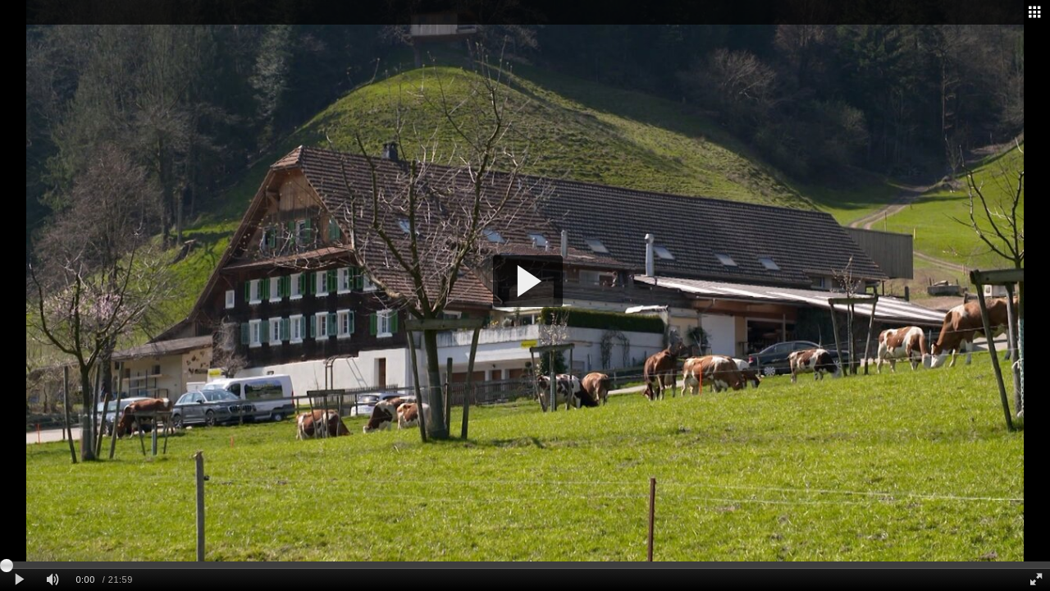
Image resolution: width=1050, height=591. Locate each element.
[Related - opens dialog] (1034, 12)
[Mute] (52, 580)
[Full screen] (1036, 580)
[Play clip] (19, 580)
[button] (528, 281)
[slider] (525, 564)
